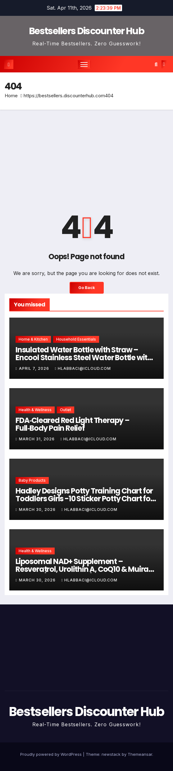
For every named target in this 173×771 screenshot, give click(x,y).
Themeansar (140, 754)
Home (11, 96)
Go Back (86, 287)
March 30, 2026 (38, 509)
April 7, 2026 (34, 368)
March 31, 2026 (37, 439)
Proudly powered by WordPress (51, 754)
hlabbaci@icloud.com (83, 368)
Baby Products (32, 480)
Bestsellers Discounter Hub (86, 31)
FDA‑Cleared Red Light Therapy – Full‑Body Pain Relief (73, 424)
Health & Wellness (35, 409)
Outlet (65, 409)
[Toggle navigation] (84, 64)
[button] (156, 64)
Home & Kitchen (33, 339)
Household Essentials (76, 339)
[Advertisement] (86, 156)
